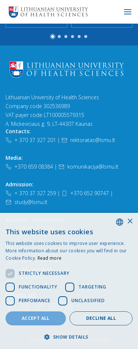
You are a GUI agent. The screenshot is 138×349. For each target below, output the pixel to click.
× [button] (129, 221)
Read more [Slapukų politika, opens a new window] (50, 258)
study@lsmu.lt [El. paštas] (26, 201)
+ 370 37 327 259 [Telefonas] (31, 193)
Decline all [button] (101, 318)
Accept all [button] (36, 318)
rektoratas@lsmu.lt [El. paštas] (88, 140)
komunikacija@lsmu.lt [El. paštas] (88, 166)
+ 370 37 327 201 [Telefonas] (31, 140)
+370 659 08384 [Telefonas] (29, 166)
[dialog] (69, 281)
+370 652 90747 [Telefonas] (85, 193)
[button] (52, 36)
